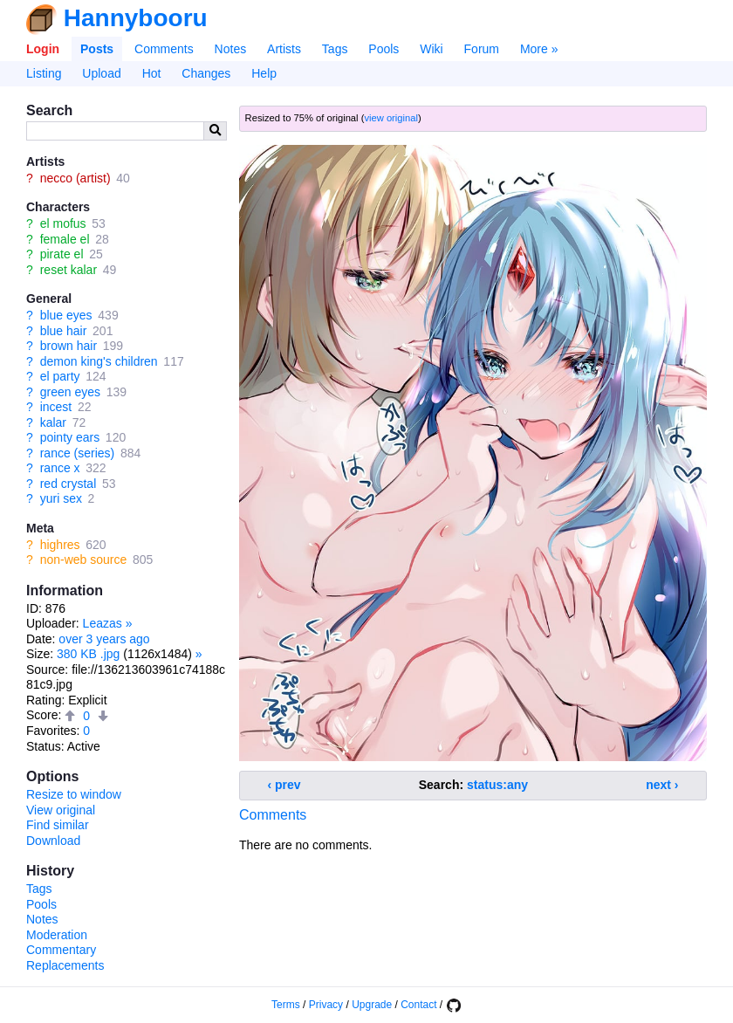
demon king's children (99, 361)
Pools (383, 49)
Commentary (61, 950)
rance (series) (77, 453)
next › (662, 785)
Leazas (102, 623)
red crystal (68, 484)
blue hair (63, 331)
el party (60, 376)
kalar (53, 422)
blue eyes (66, 315)
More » (539, 49)
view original (391, 118)
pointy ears (69, 437)
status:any (497, 785)
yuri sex (61, 498)
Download (53, 841)
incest (56, 407)
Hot (151, 73)
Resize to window (73, 794)
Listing (43, 73)
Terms (285, 1005)
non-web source (83, 559)
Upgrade (372, 1005)
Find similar (57, 825)
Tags (335, 49)
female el (65, 239)
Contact (418, 1005)
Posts (96, 49)
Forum (481, 49)
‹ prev (284, 785)
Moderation (56, 935)
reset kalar (68, 270)
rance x (60, 468)
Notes (231, 49)
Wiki (431, 49)
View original (60, 810)
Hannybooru (136, 17)
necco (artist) (75, 178)
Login (42, 49)
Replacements (65, 965)
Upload (101, 73)
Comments (164, 49)
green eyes (70, 392)
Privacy (326, 1005)
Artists (284, 49)
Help (264, 73)
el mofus (63, 223)
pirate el (62, 254)
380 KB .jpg (88, 654)
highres (60, 545)
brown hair (68, 346)
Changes (206, 73)
